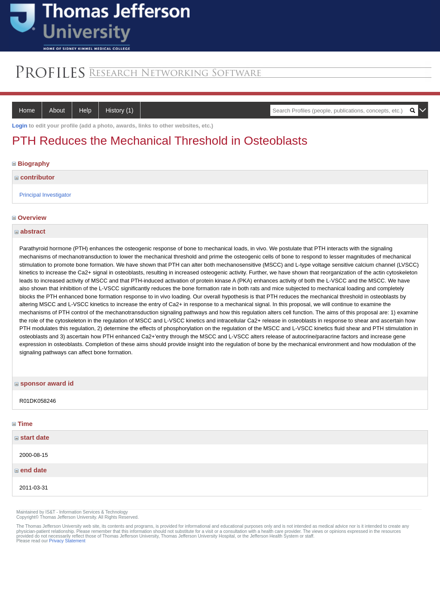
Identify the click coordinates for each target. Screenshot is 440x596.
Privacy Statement (67, 540)
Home (27, 110)
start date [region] (32, 437)
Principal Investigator (45, 195)
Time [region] (23, 423)
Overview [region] (30, 217)
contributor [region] (35, 177)
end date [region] (31, 470)
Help (85, 110)
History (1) (120, 110)
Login (19, 125)
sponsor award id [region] (44, 383)
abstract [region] (30, 231)
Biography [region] (32, 163)
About (57, 110)
